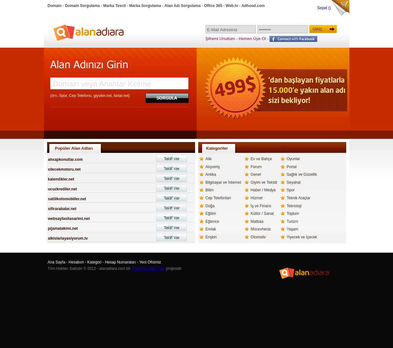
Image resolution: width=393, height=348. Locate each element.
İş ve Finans (261, 206)
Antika (211, 174)
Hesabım (76, 262)
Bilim (210, 190)
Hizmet (257, 198)
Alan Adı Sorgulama (183, 5)
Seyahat (294, 182)
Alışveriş (213, 167)
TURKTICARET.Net (148, 268)
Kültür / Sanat (262, 213)
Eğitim (211, 213)
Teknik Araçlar (299, 198)
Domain (55, 5)
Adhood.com (253, 5)
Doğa (210, 206)
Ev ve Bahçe (261, 159)
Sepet (322, 8)
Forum (256, 167)
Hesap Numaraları (120, 262)
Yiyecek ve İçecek (302, 237)
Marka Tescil (114, 5)
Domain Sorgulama (82, 5)
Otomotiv (258, 237)
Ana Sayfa (56, 262)
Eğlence (212, 221)
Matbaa (257, 221)
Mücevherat (261, 229)
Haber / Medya (263, 190)
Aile (209, 159)
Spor (291, 190)
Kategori (94, 262)
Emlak (211, 229)
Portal (292, 167)
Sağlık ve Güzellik (302, 174)
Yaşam (292, 229)
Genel (256, 174)
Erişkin (211, 237)
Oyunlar (293, 159)
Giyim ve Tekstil (264, 182)
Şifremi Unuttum (220, 38)
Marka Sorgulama (145, 5)
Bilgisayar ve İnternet (223, 182)
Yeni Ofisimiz (150, 262)
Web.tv (232, 5)
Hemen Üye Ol (252, 38)
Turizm (292, 221)
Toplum (293, 213)
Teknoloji (294, 206)
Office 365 (213, 5)
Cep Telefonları (218, 198)
